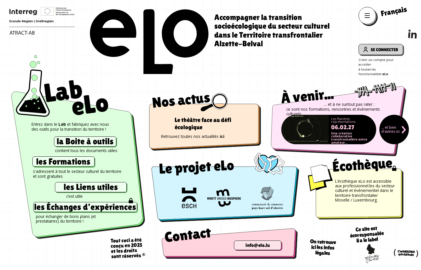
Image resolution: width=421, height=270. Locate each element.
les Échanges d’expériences (85, 207)
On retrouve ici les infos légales (323, 247)
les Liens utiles (91, 187)
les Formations (63, 161)
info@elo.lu (257, 245)
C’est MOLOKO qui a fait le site (406, 253)
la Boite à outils (85, 141)
